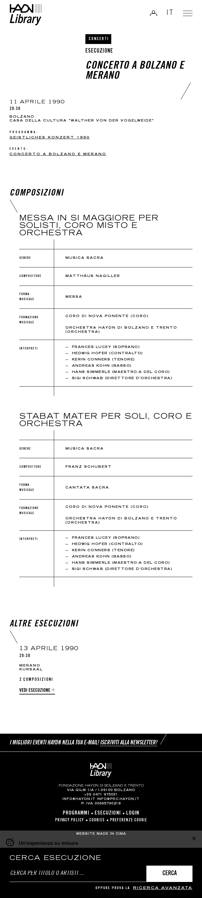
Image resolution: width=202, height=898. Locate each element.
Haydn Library (25, 14)
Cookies (97, 820)
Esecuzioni (108, 813)
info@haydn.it (78, 799)
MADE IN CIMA (111, 834)
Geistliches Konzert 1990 (50, 137)
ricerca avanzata (162, 888)
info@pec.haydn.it (118, 799)
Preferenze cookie (128, 820)
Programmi (76, 813)
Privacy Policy (69, 820)
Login (153, 13)
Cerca (169, 874)
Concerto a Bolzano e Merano (58, 154)
